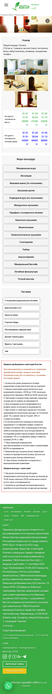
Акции (6, 516)
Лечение (27, 512)
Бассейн (36, 512)
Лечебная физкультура (26, 271)
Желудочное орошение (26, 205)
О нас (6, 512)
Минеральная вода (26, 168)
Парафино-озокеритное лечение (26, 212)
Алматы (35, 4)
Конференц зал (32, 516)
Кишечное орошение (26, 220)
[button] (47, 21)
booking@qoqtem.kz (27, 648)
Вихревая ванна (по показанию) (26, 183)
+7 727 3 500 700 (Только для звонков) (18, 635)
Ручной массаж (26, 279)
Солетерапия (26, 242)
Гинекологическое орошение (26, 235)
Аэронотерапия (26, 257)
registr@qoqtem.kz (10, 648)
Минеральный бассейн (26, 264)
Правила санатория (14, 671)
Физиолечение (26, 227)
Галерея (15, 516)
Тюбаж (26, 249)
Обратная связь (14, 664)
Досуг (45, 512)
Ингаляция (26, 176)
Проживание (16, 512)
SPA (22, 516)
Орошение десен (26, 190)
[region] (26, 24)
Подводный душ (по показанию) (26, 198)
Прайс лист (8, 520)
